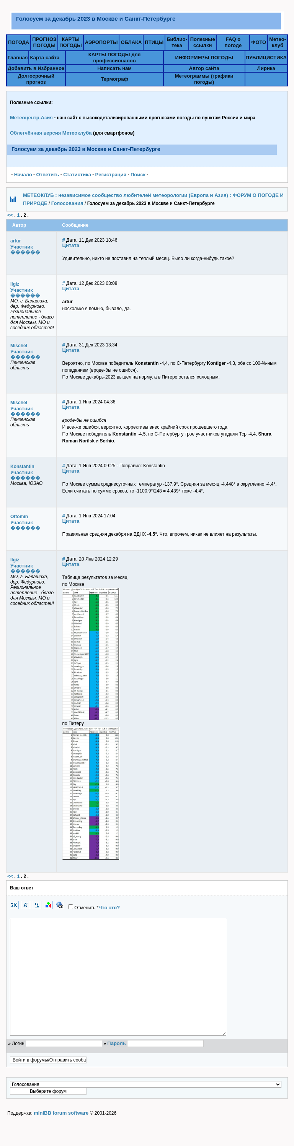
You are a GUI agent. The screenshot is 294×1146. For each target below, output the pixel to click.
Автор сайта (204, 68)
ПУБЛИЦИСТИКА (266, 57)
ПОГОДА (18, 42)
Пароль (116, 1066)
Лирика (266, 68)
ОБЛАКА (131, 42)
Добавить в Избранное (36, 68)
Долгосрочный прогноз (36, 79)
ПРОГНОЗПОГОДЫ (44, 42)
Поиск (138, 174)
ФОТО (258, 42)
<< (10, 215)
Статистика (77, 174)
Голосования (67, 203)
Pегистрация (111, 174)
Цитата (71, 245)
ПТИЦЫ (154, 42)
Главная (18, 57)
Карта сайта (45, 57)
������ (25, 252)
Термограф (114, 79)
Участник (21, 247)
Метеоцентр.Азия (31, 117)
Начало (23, 174)
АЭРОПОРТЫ (101, 42)
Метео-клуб (277, 42)
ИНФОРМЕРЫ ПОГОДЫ (204, 57)
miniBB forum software (61, 1136)
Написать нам (114, 68)
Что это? (109, 907)
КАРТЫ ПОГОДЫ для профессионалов (114, 57)
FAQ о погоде (233, 42)
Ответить (47, 174)
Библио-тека (177, 42)
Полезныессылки (202, 42)
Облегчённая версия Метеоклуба (51, 133)
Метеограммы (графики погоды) (204, 79)
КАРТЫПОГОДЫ (70, 42)
